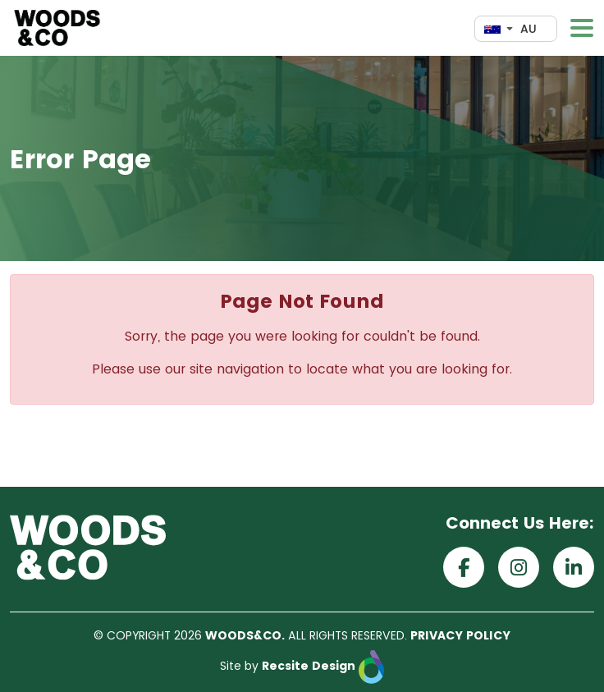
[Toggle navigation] (582, 28)
